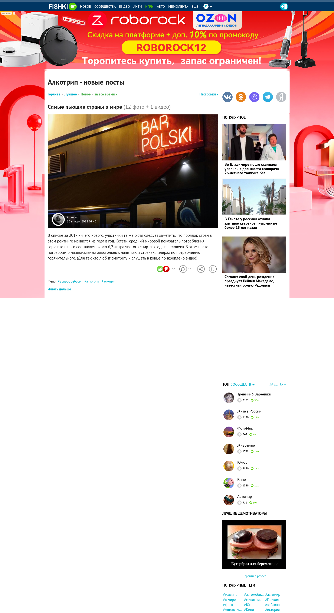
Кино (241, 452)
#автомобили (254, 567)
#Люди (228, 588)
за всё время (106, 94)
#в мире (229, 573)
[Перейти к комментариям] (185, 269)
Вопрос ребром (70, 281)
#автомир (272, 567)
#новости (230, 593)
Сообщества (105, 6)
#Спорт (249, 603)
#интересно (253, 598)
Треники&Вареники (254, 367)
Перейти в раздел (254, 549)
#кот (226, 598)
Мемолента (178, 6)
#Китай (270, 603)
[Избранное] (213, 269)
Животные (246, 418)
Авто (161, 6)
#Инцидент (231, 608)
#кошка (250, 593)
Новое (85, 6)
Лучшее (70, 94)
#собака (250, 608)
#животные (253, 573)
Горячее (54, 94)
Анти (137, 6)
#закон (270, 608)
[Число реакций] (166, 269)
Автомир (244, 469)
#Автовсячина (233, 583)
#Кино (249, 583)
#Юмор (249, 578)
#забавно (272, 578)
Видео (124, 6)
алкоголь (92, 281)
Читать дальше (59, 289)
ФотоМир (245, 401)
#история (272, 583)
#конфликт (273, 588)
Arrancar (72, 217)
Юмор (242, 435)
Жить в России (249, 384)
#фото (228, 578)
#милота (250, 588)
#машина (230, 567)
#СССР (228, 603)
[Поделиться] (201, 269)
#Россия (271, 593)
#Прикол (272, 573)
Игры (149, 6)
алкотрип (110, 281)
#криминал (273, 598)
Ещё (195, 6)
